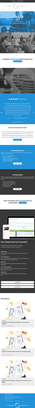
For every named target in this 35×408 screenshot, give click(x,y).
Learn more (17, 163)
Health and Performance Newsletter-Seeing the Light (16, 351)
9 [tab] (22, 123)
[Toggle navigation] (3, 10)
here (11, 118)
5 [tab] (16, 123)
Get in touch (17, 139)
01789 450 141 (11, 398)
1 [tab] (10, 123)
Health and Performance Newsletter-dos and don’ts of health (16, 381)
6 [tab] (18, 123)
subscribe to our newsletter (17, 1)
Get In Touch (18, 61)
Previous (1, 112)
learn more (17, 25)
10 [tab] (24, 123)
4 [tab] (15, 123)
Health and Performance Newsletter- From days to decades (15, 323)
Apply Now (17, 284)
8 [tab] (21, 123)
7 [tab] (19, 123)
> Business (4, 320)
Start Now (22, 202)
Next (33, 112)
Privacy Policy (17, 401)
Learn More (17, 282)
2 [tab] (12, 123)
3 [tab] (13, 123)
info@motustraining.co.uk (20, 0)
